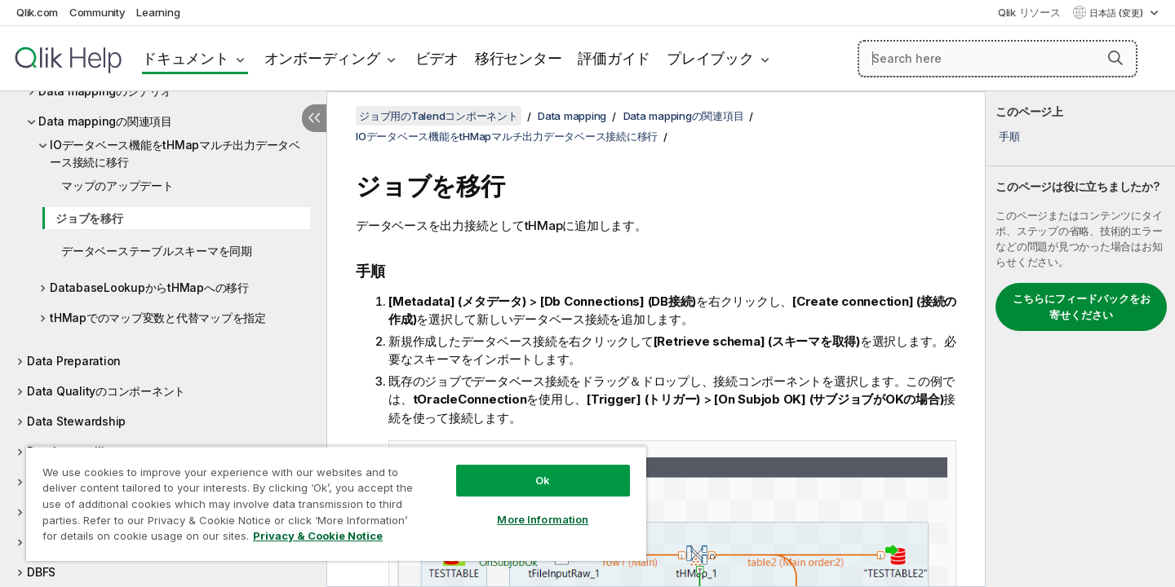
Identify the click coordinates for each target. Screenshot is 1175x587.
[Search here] (997, 59)
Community (97, 12)
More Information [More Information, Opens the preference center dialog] (542, 519)
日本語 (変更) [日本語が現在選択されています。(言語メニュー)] (1117, 13)
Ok (542, 480)
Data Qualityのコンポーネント (106, 391)
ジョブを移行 (89, 218)
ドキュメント (185, 58)
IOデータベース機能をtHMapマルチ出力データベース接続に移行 (175, 153)
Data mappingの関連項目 (105, 121)
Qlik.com (37, 12)
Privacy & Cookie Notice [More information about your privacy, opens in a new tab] (318, 535)
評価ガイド (614, 58)
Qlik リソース (1029, 12)
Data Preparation (74, 361)
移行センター (518, 58)
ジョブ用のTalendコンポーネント (438, 115)
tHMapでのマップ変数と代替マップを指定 (158, 317)
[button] (1115, 58)
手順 (1009, 136)
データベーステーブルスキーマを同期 (156, 251)
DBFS (41, 572)
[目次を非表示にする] (314, 118)
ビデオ (437, 58)
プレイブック (710, 58)
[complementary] (1080, 339)
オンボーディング (322, 58)
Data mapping (572, 115)
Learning (158, 12)
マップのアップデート (117, 185)
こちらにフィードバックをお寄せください (1082, 306)
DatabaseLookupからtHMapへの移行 (149, 287)
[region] (336, 503)
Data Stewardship (76, 421)
